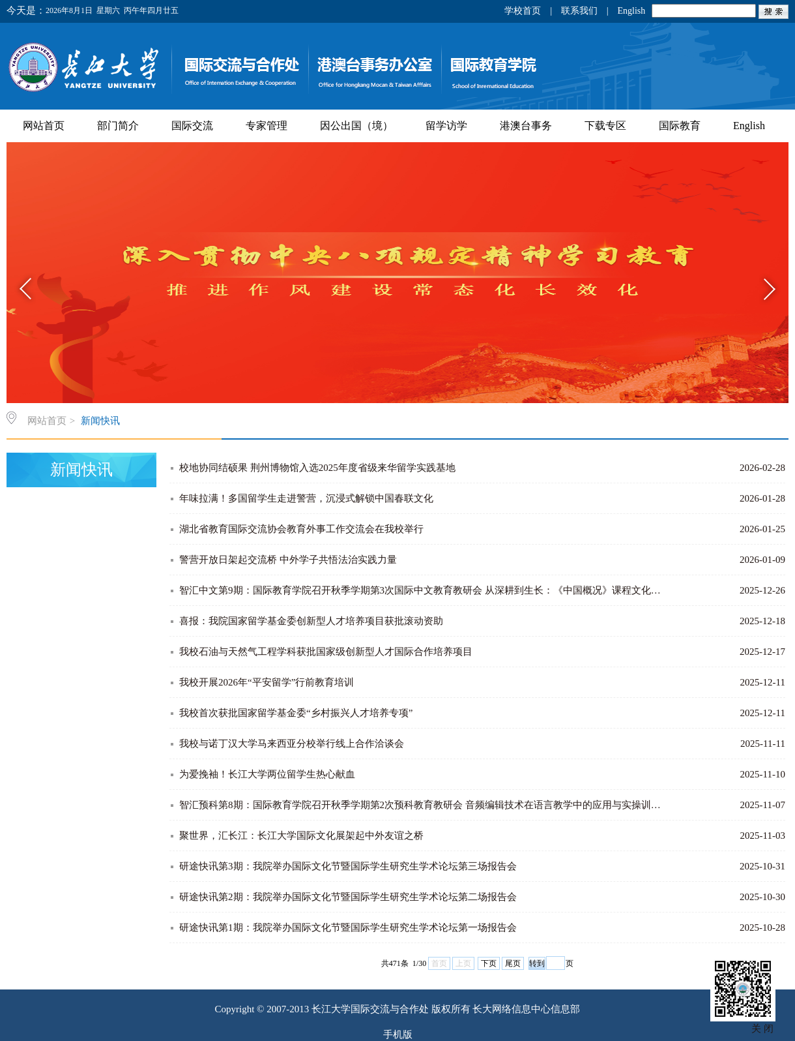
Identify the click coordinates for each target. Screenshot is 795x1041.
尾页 (513, 963)
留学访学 (446, 125)
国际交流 (192, 125)
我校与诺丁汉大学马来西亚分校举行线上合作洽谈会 (291, 743)
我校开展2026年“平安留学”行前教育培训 (266, 682)
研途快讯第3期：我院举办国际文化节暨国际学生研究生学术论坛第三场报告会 (348, 866)
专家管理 (266, 125)
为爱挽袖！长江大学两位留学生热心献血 (267, 774)
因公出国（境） (356, 125)
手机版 (397, 1034)
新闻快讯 (100, 420)
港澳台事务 (526, 125)
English (631, 11)
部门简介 (118, 125)
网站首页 (44, 125)
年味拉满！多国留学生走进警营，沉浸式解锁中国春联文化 (306, 498)
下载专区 (605, 125)
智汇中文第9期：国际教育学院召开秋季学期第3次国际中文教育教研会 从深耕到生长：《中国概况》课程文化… (420, 590)
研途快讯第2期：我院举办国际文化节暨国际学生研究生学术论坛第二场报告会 (348, 897)
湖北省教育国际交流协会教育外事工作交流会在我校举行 (301, 529)
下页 (489, 963)
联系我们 (579, 11)
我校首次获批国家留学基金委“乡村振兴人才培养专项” (295, 713)
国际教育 (680, 125)
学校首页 (522, 11)
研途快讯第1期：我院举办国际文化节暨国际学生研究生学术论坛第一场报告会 (348, 927)
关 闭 (762, 1028)
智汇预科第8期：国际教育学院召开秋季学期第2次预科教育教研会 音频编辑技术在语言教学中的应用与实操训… (420, 805)
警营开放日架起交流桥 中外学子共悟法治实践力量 (288, 559)
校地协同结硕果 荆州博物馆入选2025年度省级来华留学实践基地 (317, 467)
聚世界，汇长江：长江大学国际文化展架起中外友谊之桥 (301, 835)
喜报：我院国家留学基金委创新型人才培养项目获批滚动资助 (311, 621)
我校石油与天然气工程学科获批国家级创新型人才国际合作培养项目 (325, 651)
